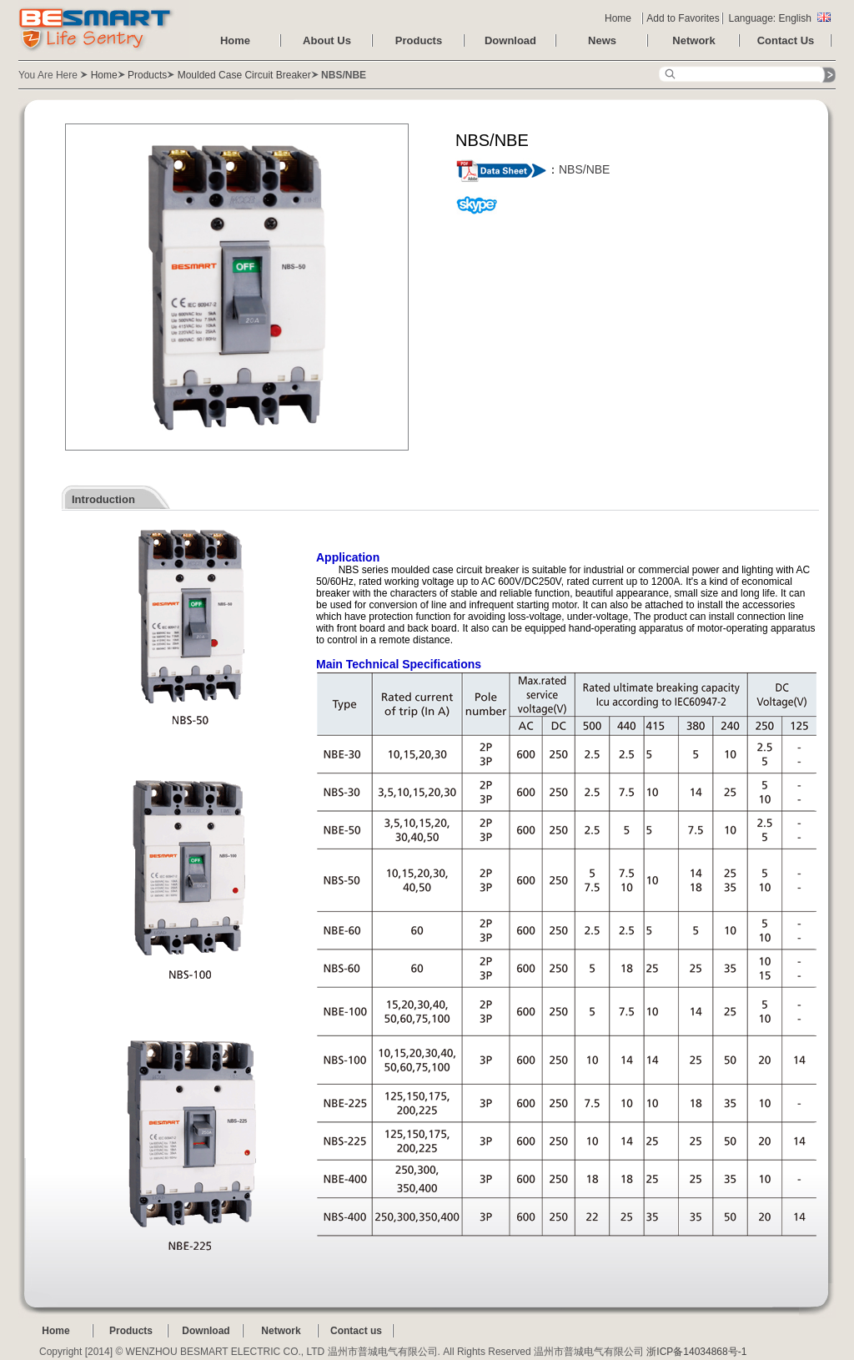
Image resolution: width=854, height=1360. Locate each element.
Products (418, 40)
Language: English (779, 18)
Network (693, 40)
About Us (327, 40)
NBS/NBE (584, 169)
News (602, 40)
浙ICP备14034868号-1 (696, 1351)
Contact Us (786, 40)
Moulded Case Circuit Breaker (244, 75)
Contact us (356, 1331)
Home (618, 18)
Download (510, 40)
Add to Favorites (682, 18)
